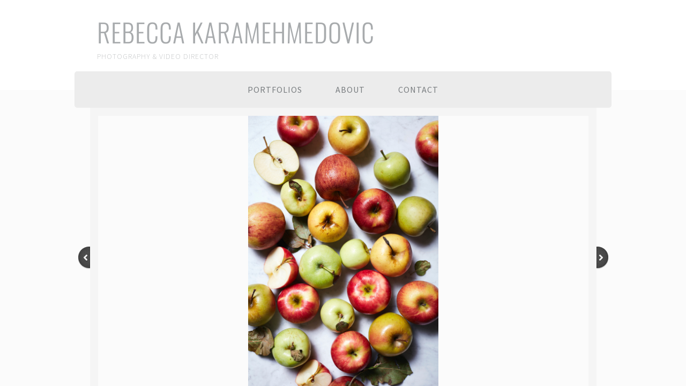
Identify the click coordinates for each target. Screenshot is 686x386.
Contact (418, 89)
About (350, 89)
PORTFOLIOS (275, 89)
